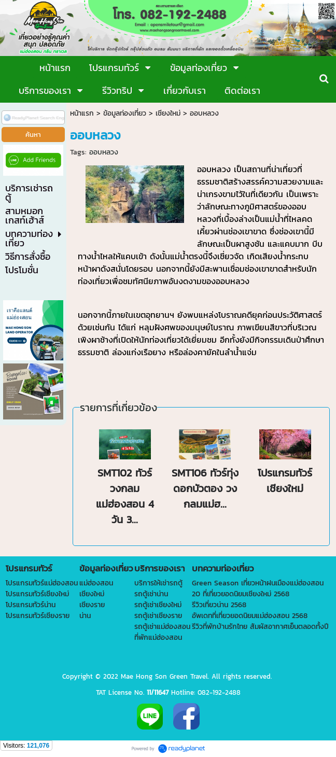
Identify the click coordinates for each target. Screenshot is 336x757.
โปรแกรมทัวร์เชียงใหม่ (285, 480)
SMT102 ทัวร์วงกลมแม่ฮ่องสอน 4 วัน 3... (125, 496)
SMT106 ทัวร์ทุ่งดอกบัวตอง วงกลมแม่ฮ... (205, 488)
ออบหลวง (103, 152)
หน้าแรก (82, 113)
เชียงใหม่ (168, 113)
